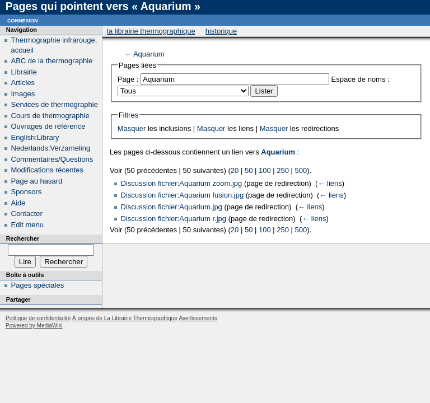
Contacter (27, 213)
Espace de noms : (360, 79)
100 (265, 170)
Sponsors (26, 192)
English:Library (35, 137)
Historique (221, 31)
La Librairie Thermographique (151, 31)
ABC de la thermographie (52, 61)
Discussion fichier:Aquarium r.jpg (174, 218)
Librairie (24, 72)
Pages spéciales (37, 285)
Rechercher (22, 238)
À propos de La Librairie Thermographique (124, 318)
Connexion (22, 20)
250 (283, 170)
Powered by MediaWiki (34, 325)
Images (23, 94)
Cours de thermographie (50, 115)
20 (235, 170)
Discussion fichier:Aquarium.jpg (171, 207)
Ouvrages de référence (48, 126)
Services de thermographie (54, 104)
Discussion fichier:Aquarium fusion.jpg (182, 195)
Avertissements (198, 318)
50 (249, 170)
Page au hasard (37, 181)
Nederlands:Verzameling (51, 148)
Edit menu (27, 225)
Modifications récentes (47, 170)
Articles (23, 82)
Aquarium (149, 54)
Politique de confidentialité (38, 318)
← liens (329, 183)
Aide (18, 203)
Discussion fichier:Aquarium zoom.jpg (181, 183)
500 (301, 170)
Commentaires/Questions (52, 159)
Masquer (132, 128)
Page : (128, 79)
